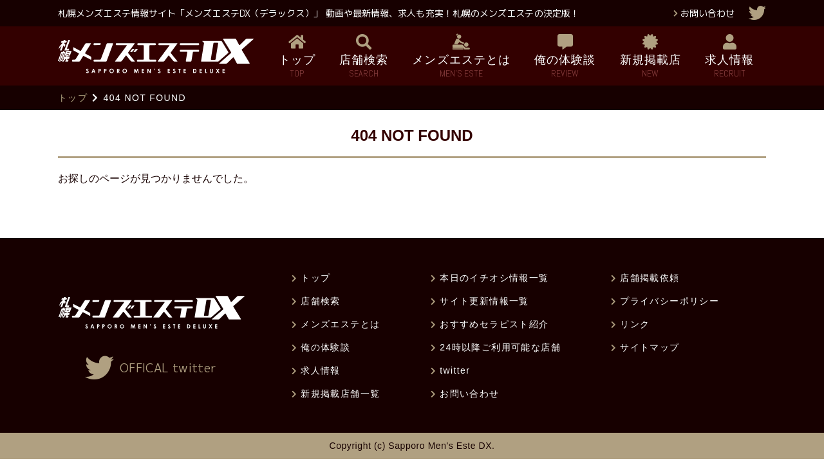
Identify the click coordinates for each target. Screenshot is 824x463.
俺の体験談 (325, 347)
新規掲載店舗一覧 (340, 393)
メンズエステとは (340, 324)
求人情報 (321, 370)
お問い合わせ (707, 13)
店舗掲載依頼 (649, 278)
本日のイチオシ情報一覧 (494, 278)
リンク (635, 324)
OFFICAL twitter (168, 368)
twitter (455, 370)
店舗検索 (321, 301)
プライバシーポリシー (669, 301)
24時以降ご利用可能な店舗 (500, 347)
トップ (73, 98)
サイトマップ (649, 347)
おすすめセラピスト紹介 (494, 324)
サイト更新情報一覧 (484, 301)
